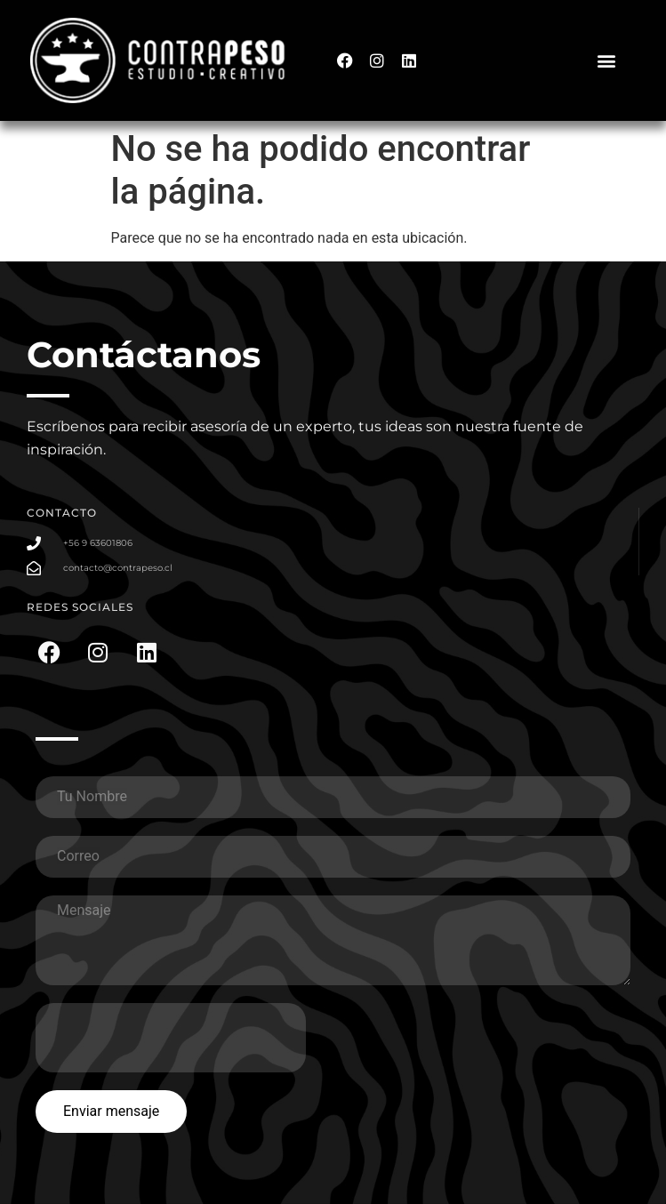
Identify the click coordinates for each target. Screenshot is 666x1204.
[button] (607, 59)
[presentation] (171, 1037)
